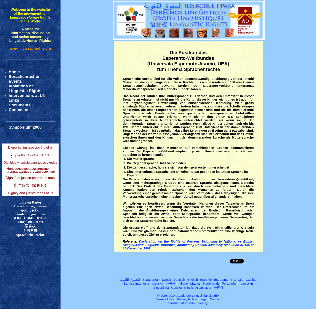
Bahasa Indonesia (136, 283)
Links (14, 100)
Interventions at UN (27, 95)
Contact (215, 299)
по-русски (246, 283)
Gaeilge (251, 279)
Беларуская (151, 279)
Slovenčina (161, 287)
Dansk (166, 279)
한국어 (170, 283)
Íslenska (157, 283)
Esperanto (221, 279)
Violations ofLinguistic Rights (25, 88)
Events (15, 81)
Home (14, 71)
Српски (176, 287)
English (192, 279)
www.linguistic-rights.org (30, 48)
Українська (203, 287)
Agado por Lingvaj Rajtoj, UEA (197, 295)
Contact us (19, 109)
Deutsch (179, 279)
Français (237, 279)
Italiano (183, 283)
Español (206, 279)
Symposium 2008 (25, 127)
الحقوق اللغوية (130, 279)
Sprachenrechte (24, 76)
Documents (20, 105)
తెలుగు (188, 287)
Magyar (195, 283)
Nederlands (211, 283)
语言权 (218, 287)
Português (229, 283)
